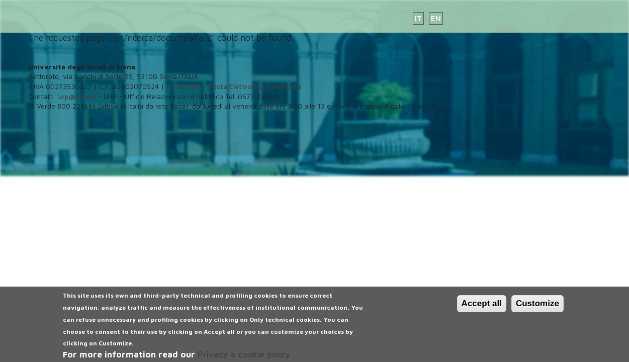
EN (436, 18)
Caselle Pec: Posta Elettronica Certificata (233, 86)
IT (418, 18)
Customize (537, 307)
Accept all (482, 307)
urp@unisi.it (77, 96)
